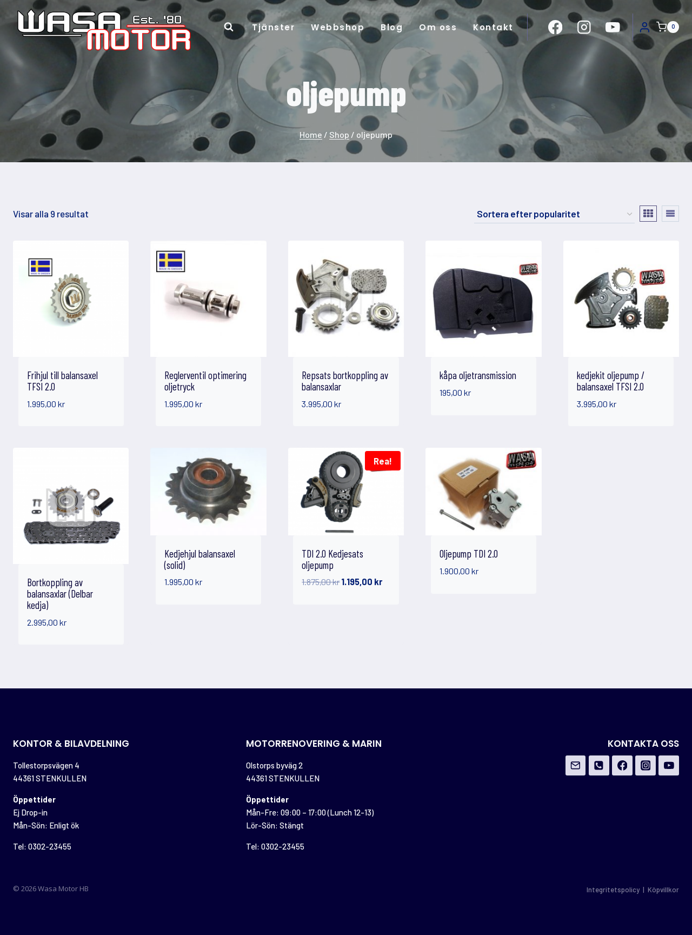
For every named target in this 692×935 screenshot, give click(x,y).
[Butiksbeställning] (554, 214)
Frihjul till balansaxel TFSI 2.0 (62, 381)
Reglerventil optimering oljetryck (205, 381)
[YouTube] (668, 765)
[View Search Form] (228, 27)
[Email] (575, 765)
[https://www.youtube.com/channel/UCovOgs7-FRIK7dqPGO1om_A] (612, 26)
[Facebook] (622, 765)
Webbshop (337, 27)
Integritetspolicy (613, 889)
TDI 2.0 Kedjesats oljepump (332, 559)
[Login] (644, 27)
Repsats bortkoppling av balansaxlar (345, 381)
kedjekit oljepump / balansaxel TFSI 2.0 (610, 381)
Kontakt (493, 27)
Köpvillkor (663, 889)
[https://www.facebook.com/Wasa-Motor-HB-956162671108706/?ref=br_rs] (555, 26)
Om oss (438, 27)
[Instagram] (645, 765)
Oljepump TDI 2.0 (469, 553)
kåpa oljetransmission (478, 375)
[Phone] (599, 765)
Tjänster (273, 27)
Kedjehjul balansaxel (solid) (199, 559)
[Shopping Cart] (667, 27)
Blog (392, 27)
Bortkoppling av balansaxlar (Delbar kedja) (60, 593)
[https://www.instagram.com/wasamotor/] (584, 26)
